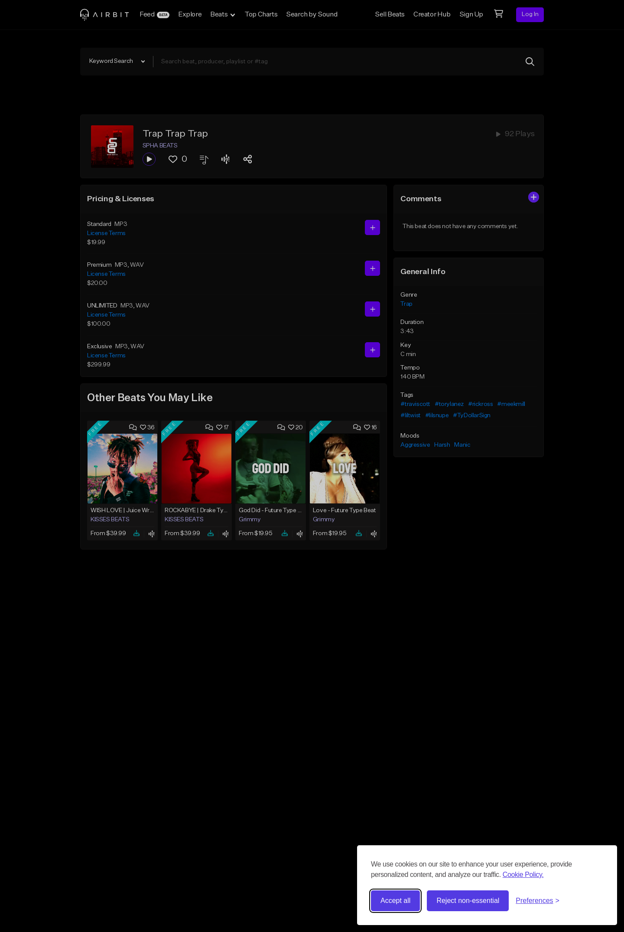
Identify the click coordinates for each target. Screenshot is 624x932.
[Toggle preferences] (537, 901)
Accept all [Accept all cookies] (395, 900)
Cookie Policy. (523, 874)
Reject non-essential (467, 900)
